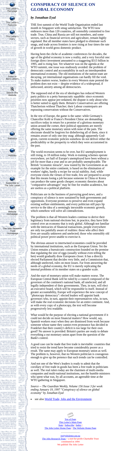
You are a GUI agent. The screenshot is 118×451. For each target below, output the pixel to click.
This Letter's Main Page (70, 422)
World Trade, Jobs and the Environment (68, 399)
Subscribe (69, 425)
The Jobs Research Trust (54, 438)
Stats (60, 425)
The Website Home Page (84, 428)
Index (78, 425)
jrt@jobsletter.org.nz (70, 435)
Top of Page (70, 419)
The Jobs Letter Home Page (57, 428)
